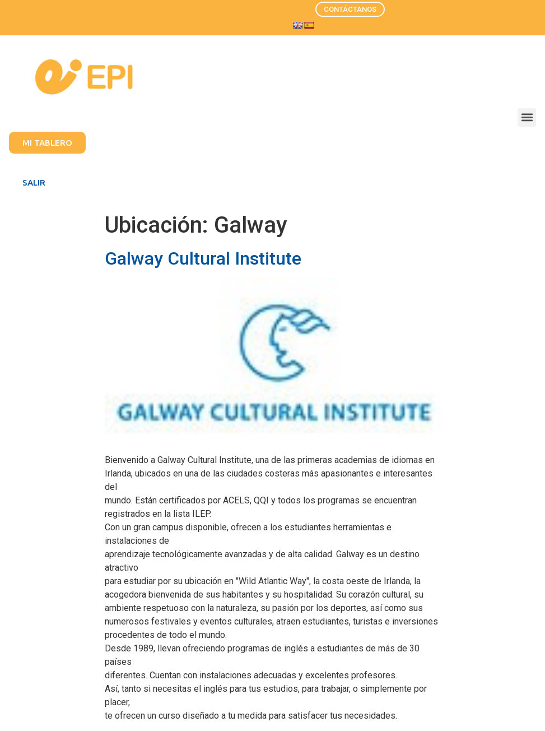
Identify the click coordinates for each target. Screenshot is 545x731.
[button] (527, 117)
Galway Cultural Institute (203, 258)
